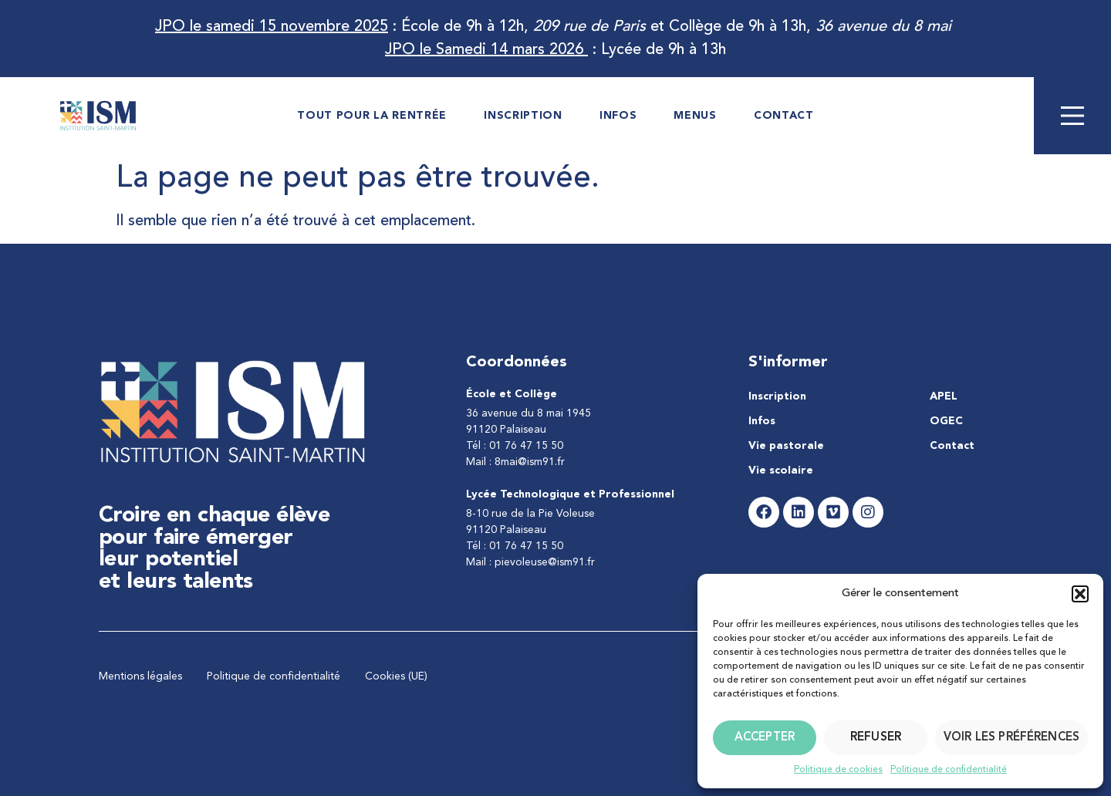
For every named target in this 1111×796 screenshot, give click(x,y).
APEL (943, 396)
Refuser (875, 738)
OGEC (946, 421)
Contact (784, 115)
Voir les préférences (1011, 738)
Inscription (523, 115)
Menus (695, 115)
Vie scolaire (780, 470)
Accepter (764, 738)
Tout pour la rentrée (372, 115)
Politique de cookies (838, 769)
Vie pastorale (786, 445)
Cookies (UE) (396, 676)
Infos (618, 115)
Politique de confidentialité (948, 769)
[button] (1080, 594)
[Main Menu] (1072, 115)
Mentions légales (140, 676)
